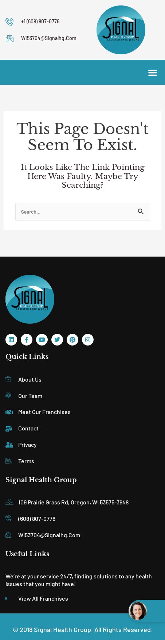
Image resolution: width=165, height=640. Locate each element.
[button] (152, 72)
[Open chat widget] (147, 611)
